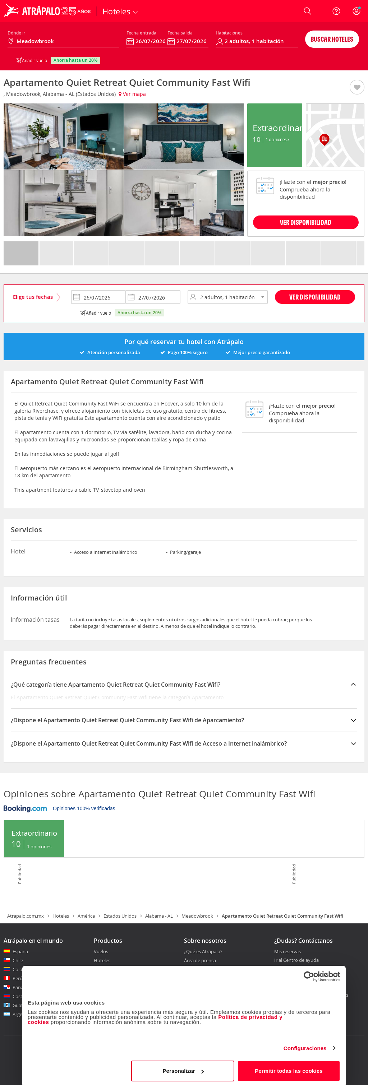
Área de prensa (200, 960)
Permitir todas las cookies (289, 1069)
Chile (18, 960)
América (86, 916)
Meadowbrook (197, 916)
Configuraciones (305, 1046)
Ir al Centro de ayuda (296, 960)
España (20, 951)
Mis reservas (287, 952)
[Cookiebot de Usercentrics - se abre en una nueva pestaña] (308, 974)
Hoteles (60, 916)
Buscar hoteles (331, 38)
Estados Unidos (120, 916)
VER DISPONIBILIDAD (305, 222)
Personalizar (182, 1069)
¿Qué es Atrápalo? (203, 951)
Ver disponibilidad (315, 296)
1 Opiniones (277, 139)
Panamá (21, 987)
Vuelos (101, 951)
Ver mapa (132, 94)
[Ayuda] (336, 11)
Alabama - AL (159, 916)
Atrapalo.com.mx (25, 916)
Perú (18, 978)
